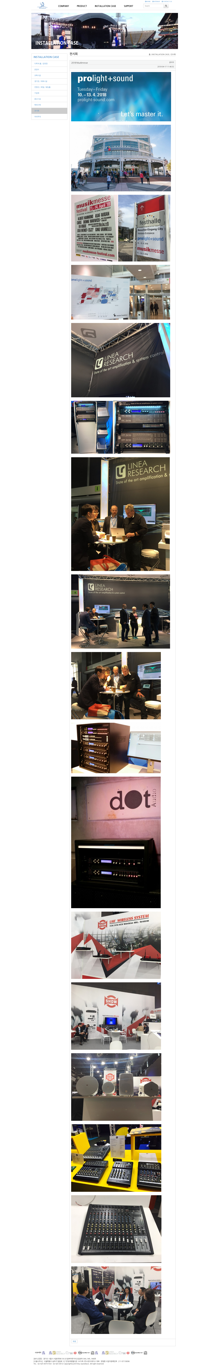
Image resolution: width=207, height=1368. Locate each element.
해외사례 (37, 105)
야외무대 (37, 117)
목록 (74, 1341)
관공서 (36, 69)
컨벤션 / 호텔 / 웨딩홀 (42, 87)
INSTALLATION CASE (46, 57)
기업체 (36, 93)
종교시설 (37, 99)
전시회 (36, 111)
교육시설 (37, 75)
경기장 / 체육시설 (40, 81)
